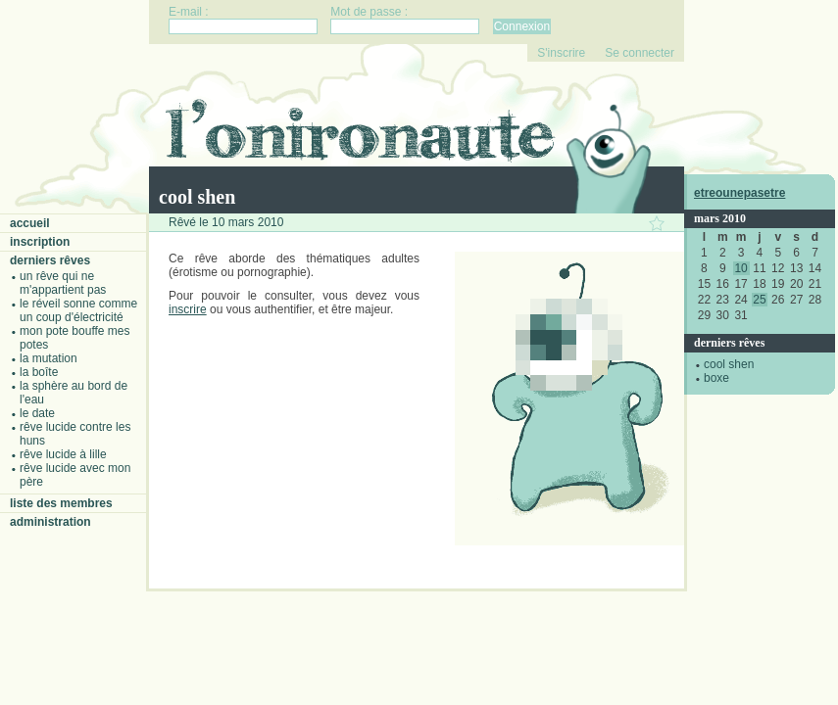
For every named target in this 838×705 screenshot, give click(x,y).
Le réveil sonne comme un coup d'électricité (78, 310)
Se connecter (639, 53)
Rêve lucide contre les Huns (75, 433)
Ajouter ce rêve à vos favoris (657, 223)
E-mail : (189, 12)
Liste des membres (61, 503)
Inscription (40, 242)
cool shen (729, 364)
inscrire (188, 309)
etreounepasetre (739, 193)
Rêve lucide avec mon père (75, 475)
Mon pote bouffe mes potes (75, 338)
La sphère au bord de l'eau (73, 392)
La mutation (48, 358)
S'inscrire (561, 53)
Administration (50, 522)
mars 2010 (720, 218)
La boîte (39, 372)
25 (759, 299)
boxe (716, 378)
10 (740, 268)
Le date (37, 413)
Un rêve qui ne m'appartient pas (63, 283)
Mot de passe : (369, 12)
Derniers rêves (50, 260)
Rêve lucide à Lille (63, 454)
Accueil (30, 223)
